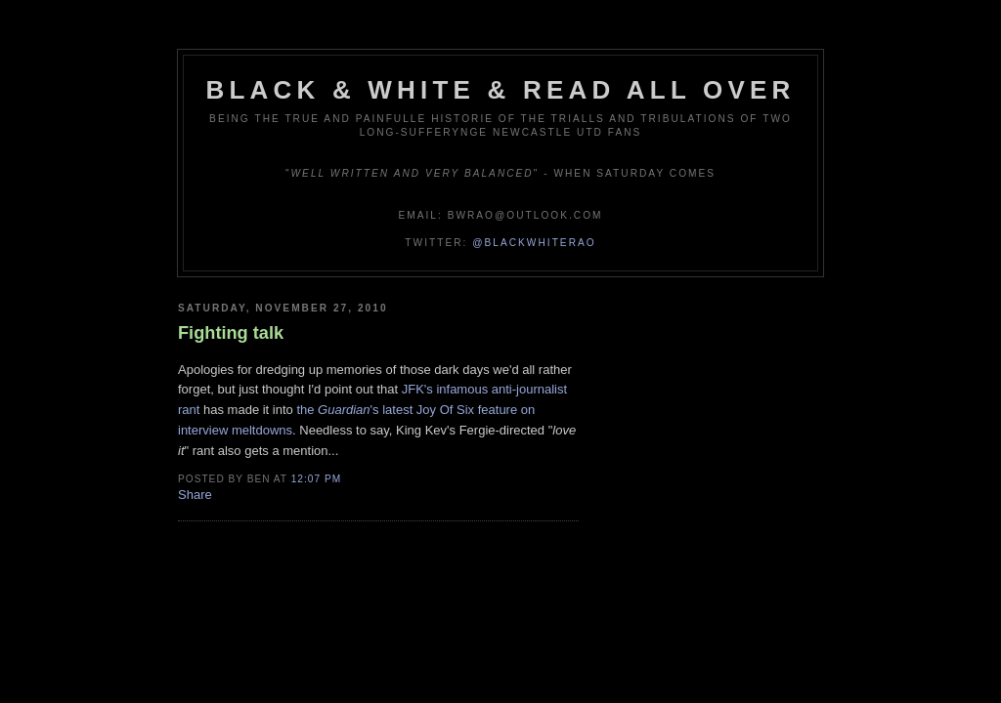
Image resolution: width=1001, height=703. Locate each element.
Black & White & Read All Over (501, 89)
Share (195, 494)
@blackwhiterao (533, 242)
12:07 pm (316, 479)
